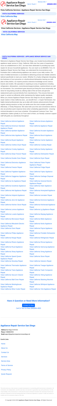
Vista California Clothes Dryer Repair (13, 145)
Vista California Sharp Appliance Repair (12, 253)
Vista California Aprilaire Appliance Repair (13, 132)
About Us (4, 348)
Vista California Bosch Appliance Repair (41, 136)
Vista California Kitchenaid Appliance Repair (42, 206)
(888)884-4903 (51, 4)
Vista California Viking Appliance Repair (41, 276)
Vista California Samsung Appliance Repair (42, 248)
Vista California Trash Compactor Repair (41, 271)
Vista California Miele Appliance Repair (41, 220)
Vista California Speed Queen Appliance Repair (11, 257)
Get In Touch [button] (31, 4)
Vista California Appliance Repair (41, 126)
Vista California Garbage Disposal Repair (41, 177)
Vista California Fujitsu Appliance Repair (41, 173)
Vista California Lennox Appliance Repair (12, 211)
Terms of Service (7, 365)
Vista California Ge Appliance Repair (13, 181)
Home (3, 344)
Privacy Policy (6, 370)
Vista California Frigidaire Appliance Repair (13, 173)
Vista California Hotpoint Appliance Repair (13, 196)
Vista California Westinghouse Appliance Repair (11, 285)
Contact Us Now (28, 305)
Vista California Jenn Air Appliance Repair (13, 201)
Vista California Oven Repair (10, 228)
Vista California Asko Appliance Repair (14, 135)
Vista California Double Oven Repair (13, 158)
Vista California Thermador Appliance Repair (14, 267)
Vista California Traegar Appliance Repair (41, 267)
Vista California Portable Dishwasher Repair (42, 234)
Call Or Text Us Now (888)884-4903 (28, 308)
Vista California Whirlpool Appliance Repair (42, 285)
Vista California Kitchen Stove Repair (13, 205)
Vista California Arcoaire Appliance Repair (42, 132)
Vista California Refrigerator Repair (42, 238)
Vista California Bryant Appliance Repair (12, 141)
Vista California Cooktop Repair (40, 145)
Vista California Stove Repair (40, 256)
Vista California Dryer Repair (40, 158)
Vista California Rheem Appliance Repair (12, 243)
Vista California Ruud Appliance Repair (12, 248)
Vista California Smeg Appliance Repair (41, 253)
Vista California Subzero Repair (40, 261)
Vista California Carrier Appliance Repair (41, 141)
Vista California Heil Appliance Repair (14, 190)
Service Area (5, 361)
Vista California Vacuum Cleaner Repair (12, 276)
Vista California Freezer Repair (11, 167)
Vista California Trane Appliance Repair (12, 271)
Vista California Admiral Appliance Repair (12, 122)
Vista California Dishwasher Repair (42, 154)
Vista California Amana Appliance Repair (41, 122)
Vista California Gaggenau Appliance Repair (13, 177)
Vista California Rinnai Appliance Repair (41, 243)
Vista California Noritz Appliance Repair (41, 225)
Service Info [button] (41, 2)
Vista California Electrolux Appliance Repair (13, 164)
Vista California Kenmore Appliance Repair (42, 201)
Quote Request (6, 374)
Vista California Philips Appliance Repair (12, 234)
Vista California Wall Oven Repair (12, 279)
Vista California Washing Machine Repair (41, 281)
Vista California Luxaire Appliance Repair (12, 215)
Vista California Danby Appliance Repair (41, 150)
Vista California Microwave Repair (12, 219)
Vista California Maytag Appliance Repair (41, 215)
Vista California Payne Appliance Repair (41, 229)
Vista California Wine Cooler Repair (13, 289)
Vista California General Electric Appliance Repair (41, 182)
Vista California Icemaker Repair (41, 195)
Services (4, 357)
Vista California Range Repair (11, 238)
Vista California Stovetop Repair (12, 261)
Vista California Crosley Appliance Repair (12, 150)
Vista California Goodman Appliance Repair (13, 187)
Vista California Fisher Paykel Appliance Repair (40, 164)
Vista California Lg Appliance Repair (42, 209)
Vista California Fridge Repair (40, 167)
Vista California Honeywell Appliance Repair (42, 192)
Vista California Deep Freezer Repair (13, 154)
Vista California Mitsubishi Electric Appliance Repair (12, 225)
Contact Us (5, 352)
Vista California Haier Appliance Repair (41, 187)
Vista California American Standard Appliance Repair (13, 127)
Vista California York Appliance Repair (43, 289)
